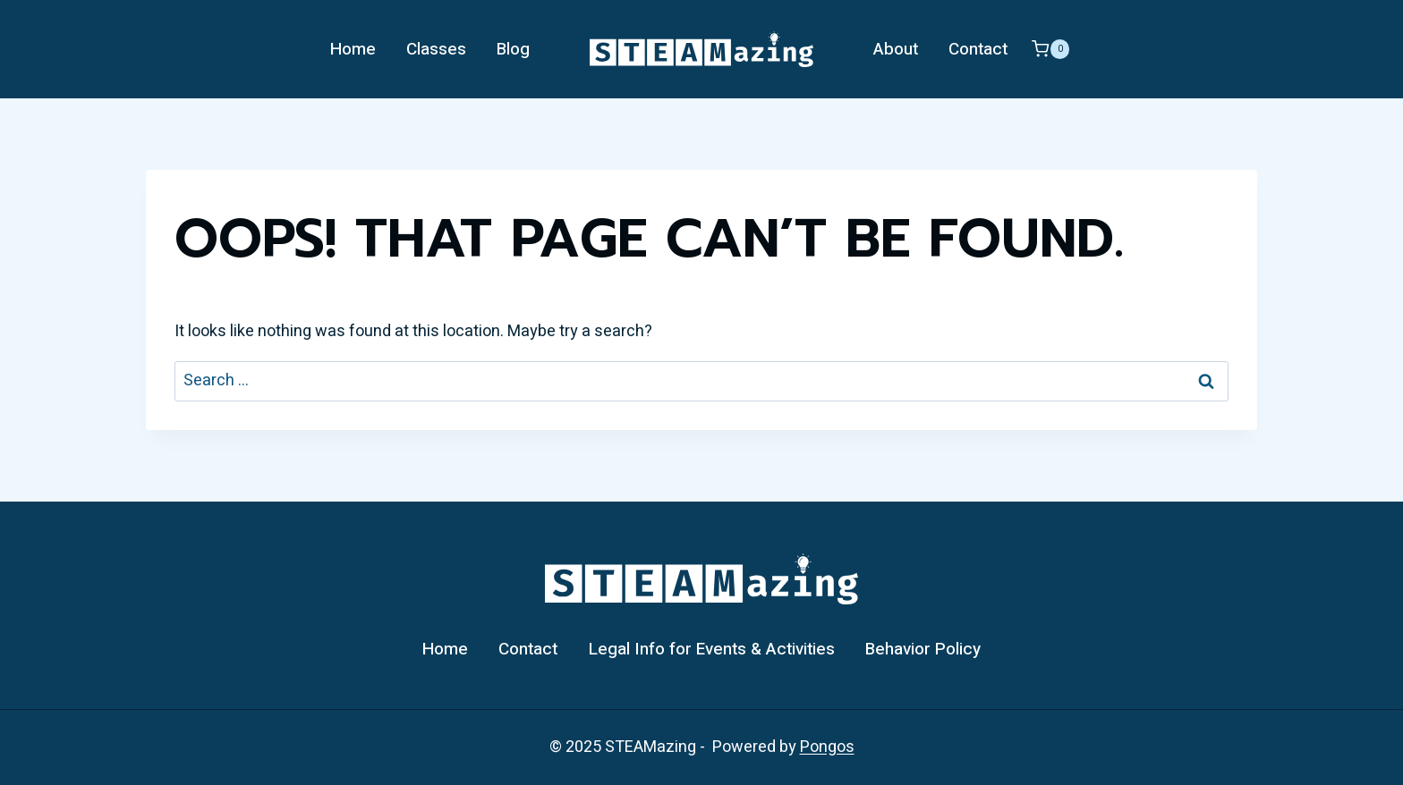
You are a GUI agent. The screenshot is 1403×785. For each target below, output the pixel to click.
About (895, 49)
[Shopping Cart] (1050, 49)
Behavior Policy (923, 649)
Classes (436, 49)
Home (353, 49)
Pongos (827, 747)
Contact (978, 49)
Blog (513, 49)
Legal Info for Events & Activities (712, 649)
